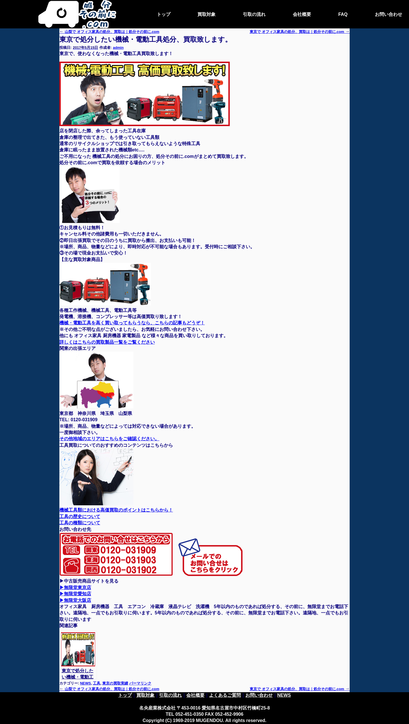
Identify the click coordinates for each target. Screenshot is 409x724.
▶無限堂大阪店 (75, 600)
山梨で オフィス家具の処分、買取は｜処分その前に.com (109, 32)
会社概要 (302, 14)
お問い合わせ (388, 14)
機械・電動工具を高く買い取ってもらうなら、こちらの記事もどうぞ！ (132, 322)
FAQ (343, 14)
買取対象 (206, 14)
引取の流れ (254, 14)
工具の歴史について (79, 516)
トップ (163, 14)
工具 (96, 683)
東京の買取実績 (115, 683)
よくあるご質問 (225, 695)
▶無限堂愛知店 (75, 593)
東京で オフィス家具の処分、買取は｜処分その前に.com (300, 689)
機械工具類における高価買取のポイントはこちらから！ (116, 510)
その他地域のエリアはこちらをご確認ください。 (109, 438)
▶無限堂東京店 (75, 587)
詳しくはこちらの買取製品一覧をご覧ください (107, 342)
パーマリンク (140, 683)
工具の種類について (79, 522)
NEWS (85, 683)
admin (118, 47)
